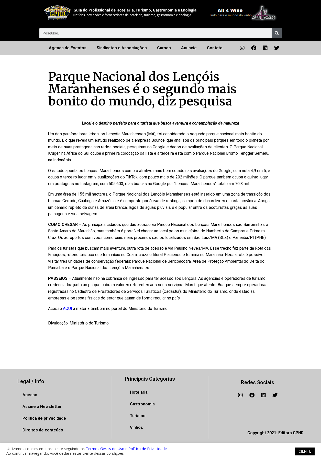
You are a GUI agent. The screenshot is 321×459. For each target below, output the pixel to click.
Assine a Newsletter (42, 406)
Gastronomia (142, 404)
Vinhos (136, 427)
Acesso (30, 394)
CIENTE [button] (304, 451)
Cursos (164, 47)
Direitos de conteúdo (43, 430)
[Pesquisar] (277, 33)
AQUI (68, 308)
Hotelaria (139, 392)
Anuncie (189, 47)
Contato (215, 47)
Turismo (138, 415)
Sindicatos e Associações (122, 47)
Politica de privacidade (44, 418)
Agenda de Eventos (67, 47)
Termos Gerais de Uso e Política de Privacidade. (127, 448)
